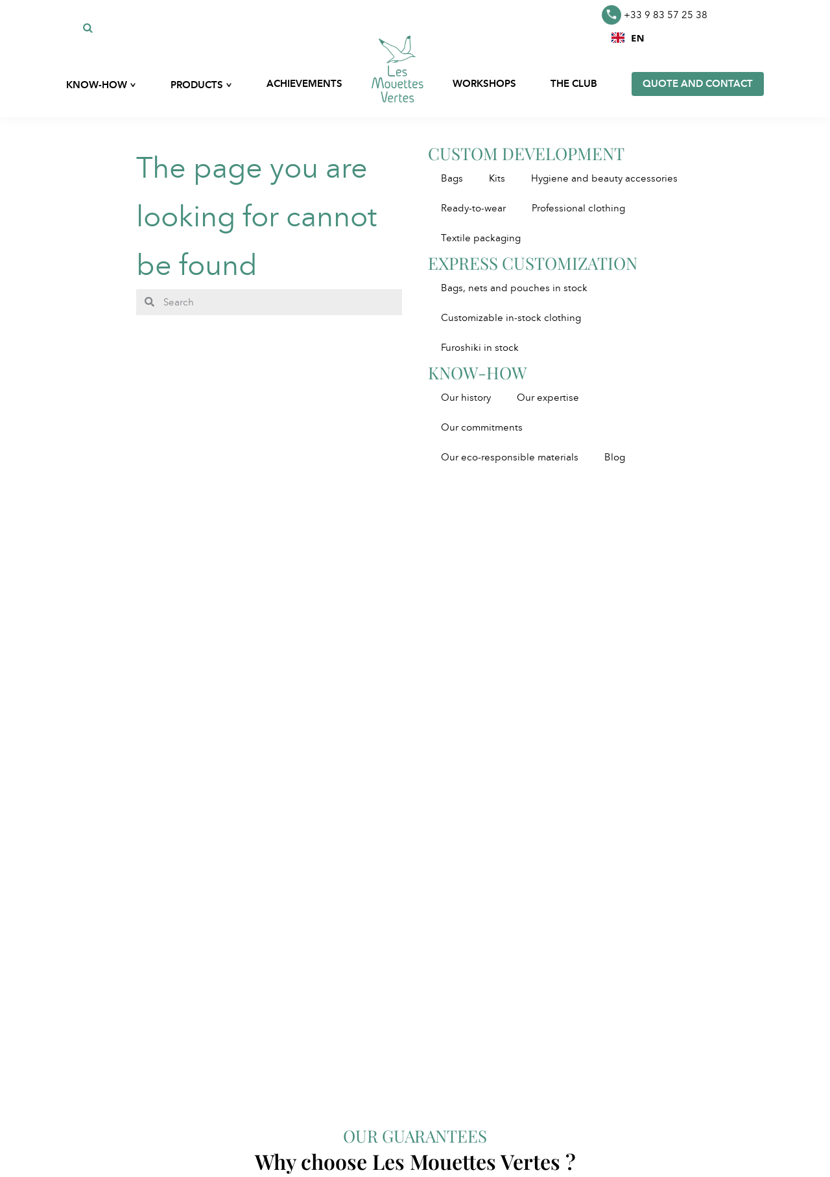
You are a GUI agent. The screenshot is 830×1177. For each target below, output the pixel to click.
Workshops (484, 83)
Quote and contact (698, 83)
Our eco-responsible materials (509, 457)
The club (574, 83)
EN (628, 37)
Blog (614, 457)
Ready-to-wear (473, 208)
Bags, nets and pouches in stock (514, 288)
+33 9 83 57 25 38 (654, 15)
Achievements (304, 83)
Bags (452, 178)
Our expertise (548, 397)
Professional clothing (578, 208)
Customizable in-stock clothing (511, 318)
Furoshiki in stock (480, 347)
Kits (497, 178)
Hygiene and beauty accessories (604, 178)
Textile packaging (481, 238)
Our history (466, 397)
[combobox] (628, 38)
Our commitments (482, 427)
